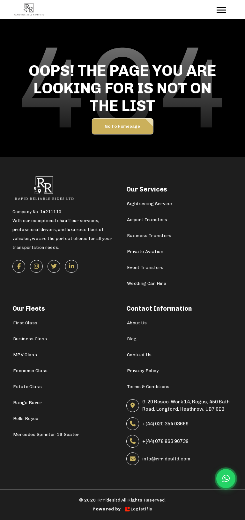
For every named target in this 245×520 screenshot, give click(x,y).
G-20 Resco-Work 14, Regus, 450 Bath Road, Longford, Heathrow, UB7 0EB (186, 405)
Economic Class (30, 370)
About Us (137, 323)
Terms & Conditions (148, 386)
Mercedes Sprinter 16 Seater (46, 434)
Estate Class (27, 386)
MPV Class (25, 355)
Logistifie (138, 509)
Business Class (30, 339)
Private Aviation (145, 251)
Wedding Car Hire (146, 283)
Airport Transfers (147, 219)
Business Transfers (149, 235)
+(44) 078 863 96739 (165, 441)
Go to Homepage (122, 126)
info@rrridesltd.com (166, 459)
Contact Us (139, 355)
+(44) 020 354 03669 (165, 424)
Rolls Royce (26, 418)
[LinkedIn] (71, 266)
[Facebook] (18, 266)
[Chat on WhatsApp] (225, 478)
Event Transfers (145, 267)
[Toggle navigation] (225, 9)
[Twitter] (54, 266)
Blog (132, 339)
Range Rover (27, 402)
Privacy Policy (143, 370)
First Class (25, 323)
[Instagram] (36, 266)
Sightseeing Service (149, 203)
